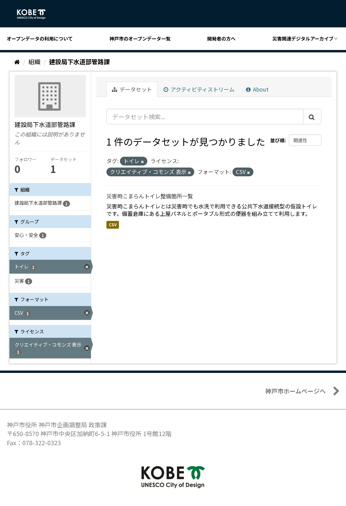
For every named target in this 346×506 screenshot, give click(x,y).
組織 (34, 61)
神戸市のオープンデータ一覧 (140, 38)
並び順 (277, 140)
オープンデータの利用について (40, 38)
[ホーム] (17, 61)
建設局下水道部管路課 (79, 61)
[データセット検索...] (204, 116)
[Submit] (312, 116)
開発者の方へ (221, 38)
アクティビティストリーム (199, 89)
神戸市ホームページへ (295, 390)
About (257, 89)
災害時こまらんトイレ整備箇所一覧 (149, 196)
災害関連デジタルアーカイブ (302, 38)
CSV (113, 224)
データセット (132, 89)
